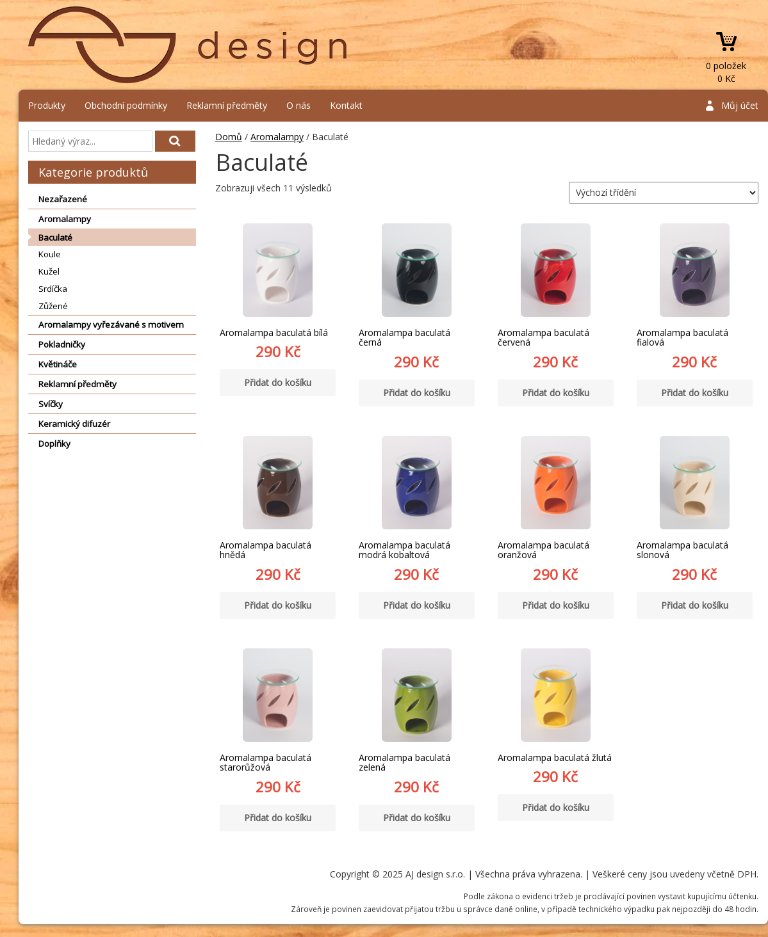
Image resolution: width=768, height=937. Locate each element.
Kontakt (346, 105)
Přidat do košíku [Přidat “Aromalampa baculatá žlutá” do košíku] (555, 807)
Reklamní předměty (226, 105)
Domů (228, 137)
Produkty (46, 105)
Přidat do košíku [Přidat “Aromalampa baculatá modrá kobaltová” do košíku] (416, 605)
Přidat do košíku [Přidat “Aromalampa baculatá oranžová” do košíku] (555, 605)
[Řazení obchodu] (663, 193)
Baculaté (55, 237)
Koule (49, 254)
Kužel (49, 271)
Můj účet (739, 105)
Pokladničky (61, 344)
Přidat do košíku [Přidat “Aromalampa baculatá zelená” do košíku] (416, 818)
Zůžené (53, 306)
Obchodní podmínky (126, 105)
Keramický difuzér (74, 423)
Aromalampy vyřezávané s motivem (111, 324)
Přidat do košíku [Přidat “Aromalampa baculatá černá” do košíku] (416, 393)
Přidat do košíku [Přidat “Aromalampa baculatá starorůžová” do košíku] (277, 818)
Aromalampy (64, 219)
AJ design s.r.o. (188, 45)
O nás (298, 105)
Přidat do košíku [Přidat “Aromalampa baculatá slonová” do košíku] (694, 605)
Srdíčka (52, 288)
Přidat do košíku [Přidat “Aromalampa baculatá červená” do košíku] (555, 393)
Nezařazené (62, 199)
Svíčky (50, 404)
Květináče (57, 364)
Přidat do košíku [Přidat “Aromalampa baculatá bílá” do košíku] (277, 382)
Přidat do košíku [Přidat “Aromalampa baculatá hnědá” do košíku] (277, 605)
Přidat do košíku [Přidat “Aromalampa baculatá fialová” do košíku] (694, 393)
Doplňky (54, 443)
